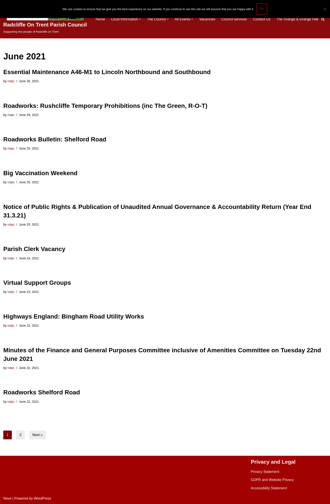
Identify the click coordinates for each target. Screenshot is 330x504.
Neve (7, 498)
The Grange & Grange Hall (297, 19)
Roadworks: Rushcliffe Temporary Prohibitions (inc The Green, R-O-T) (105, 105)
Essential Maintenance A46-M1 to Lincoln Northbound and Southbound (107, 72)
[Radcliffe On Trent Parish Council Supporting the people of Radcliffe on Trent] (45, 19)
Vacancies (207, 19)
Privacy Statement (265, 472)
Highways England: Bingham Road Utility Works (73, 316)
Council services (234, 19)
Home (100, 19)
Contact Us (261, 19)
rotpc (10, 81)
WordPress (42, 498)
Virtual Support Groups (37, 282)
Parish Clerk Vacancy (34, 249)
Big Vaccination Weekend (40, 173)
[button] (140, 19)
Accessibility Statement (269, 488)
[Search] (323, 19)
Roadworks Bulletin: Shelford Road (54, 139)
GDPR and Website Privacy (272, 480)
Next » (37, 435)
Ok (261, 9)
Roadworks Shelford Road (41, 392)
